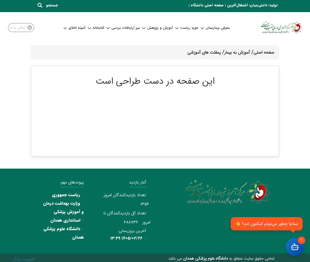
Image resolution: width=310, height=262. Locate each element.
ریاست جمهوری (66, 194)
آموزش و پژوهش (158, 27)
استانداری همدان (65, 220)
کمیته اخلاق (74, 27)
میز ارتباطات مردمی (123, 27)
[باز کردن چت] (295, 247)
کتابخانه (96, 27)
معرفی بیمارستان (215, 27)
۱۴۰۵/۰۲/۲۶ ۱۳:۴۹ (126, 238)
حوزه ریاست (187, 27)
